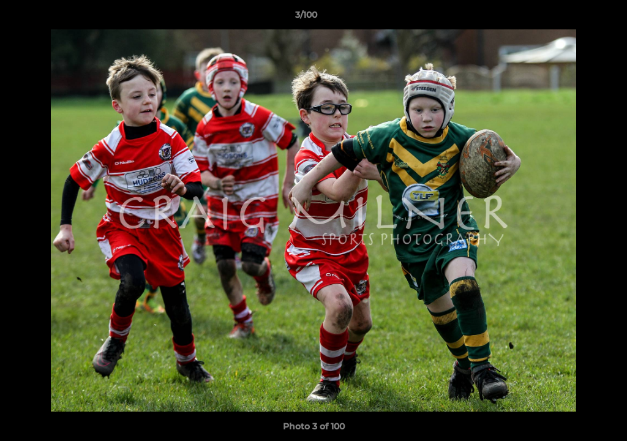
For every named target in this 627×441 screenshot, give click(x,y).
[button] (575, 17)
